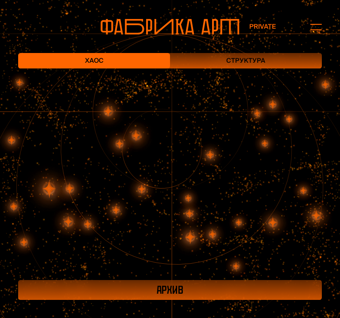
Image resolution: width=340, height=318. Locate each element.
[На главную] (170, 26)
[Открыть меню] (311, 26)
